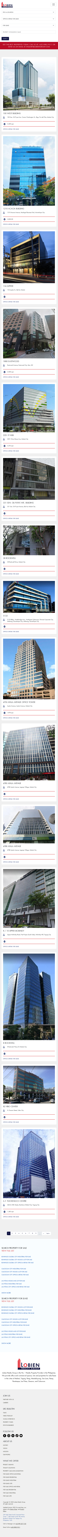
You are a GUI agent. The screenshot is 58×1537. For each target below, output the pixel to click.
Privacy (22, 1509)
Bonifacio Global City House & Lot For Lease (17, 1307)
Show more (6, 1293)
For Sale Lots (7, 1496)
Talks (5, 1412)
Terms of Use (13, 1509)
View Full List (8, 1251)
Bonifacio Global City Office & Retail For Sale (18, 1263)
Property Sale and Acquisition (13, 1471)
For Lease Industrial (9, 1480)
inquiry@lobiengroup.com (38, 47)
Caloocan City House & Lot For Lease (15, 1319)
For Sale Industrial (9, 1493)
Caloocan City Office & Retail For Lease (15, 1325)
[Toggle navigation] (53, 4)
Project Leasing (8, 1464)
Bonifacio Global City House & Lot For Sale (17, 1260)
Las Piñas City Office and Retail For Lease (16, 1337)
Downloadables (8, 1425)
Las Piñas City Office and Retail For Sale (16, 1287)
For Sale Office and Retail (11, 1486)
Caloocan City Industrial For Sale (14, 1269)
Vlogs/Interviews (9, 1419)
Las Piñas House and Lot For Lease (14, 1331)
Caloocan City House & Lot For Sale (14, 1272)
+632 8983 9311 (45, 45)
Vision (5, 1448)
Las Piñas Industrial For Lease (12, 1334)
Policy (4, 1511)
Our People (6, 1454)
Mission (5, 1451)
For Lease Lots (7, 1483)
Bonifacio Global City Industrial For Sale (16, 1257)
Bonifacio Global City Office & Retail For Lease (18, 1313)
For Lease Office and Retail (12, 1474)
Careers (5, 1402)
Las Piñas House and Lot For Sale (13, 1281)
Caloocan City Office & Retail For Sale (15, 1275)
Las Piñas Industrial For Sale (12, 1284)
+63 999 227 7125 (21, 1524)
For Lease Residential (10, 1477)
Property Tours (8, 1422)
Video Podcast (8, 1416)
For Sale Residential (9, 1489)
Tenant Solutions (9, 1468)
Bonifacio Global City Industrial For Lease (17, 1310)
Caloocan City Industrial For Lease (14, 1322)
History (5, 1445)
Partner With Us (8, 1399)
